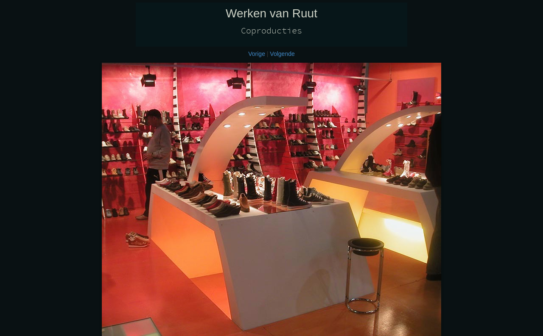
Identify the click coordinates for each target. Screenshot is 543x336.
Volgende (282, 53)
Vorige (256, 53)
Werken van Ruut (271, 13)
